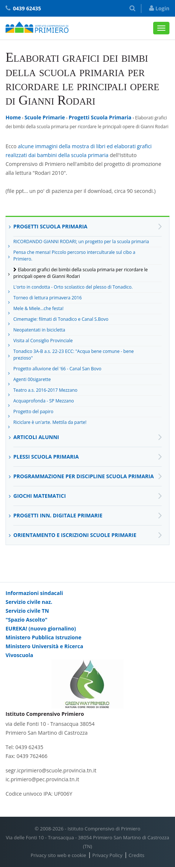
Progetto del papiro (33, 412)
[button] (132, 8)
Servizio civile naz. (29, 601)
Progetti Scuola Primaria (99, 117)
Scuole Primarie (44, 117)
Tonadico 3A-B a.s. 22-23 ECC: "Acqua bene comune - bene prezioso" (73, 354)
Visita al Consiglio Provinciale (43, 341)
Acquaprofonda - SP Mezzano (43, 402)
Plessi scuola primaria (46, 456)
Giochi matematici (39, 495)
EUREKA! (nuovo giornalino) (41, 628)
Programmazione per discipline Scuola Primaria (83, 476)
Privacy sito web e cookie (58, 855)
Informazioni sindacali (34, 592)
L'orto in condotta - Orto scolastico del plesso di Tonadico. (73, 288)
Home (13, 117)
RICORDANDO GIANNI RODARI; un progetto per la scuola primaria (81, 242)
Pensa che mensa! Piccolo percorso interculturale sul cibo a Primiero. (74, 255)
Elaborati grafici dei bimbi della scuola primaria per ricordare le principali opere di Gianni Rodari (80, 272)
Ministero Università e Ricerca (44, 646)
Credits (136, 855)
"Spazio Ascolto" (26, 619)
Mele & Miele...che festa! (38, 309)
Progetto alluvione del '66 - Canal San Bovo (57, 370)
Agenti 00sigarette (32, 380)
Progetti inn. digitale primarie (57, 515)
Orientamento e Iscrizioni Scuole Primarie (74, 534)
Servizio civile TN (27, 610)
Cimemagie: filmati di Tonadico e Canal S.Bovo (60, 320)
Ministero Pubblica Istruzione (43, 637)
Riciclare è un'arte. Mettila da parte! (50, 423)
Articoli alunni (36, 437)
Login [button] (159, 8)
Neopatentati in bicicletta (39, 331)
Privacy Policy (107, 855)
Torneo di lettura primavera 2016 (47, 299)
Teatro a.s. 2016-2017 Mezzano (45, 391)
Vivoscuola (19, 655)
